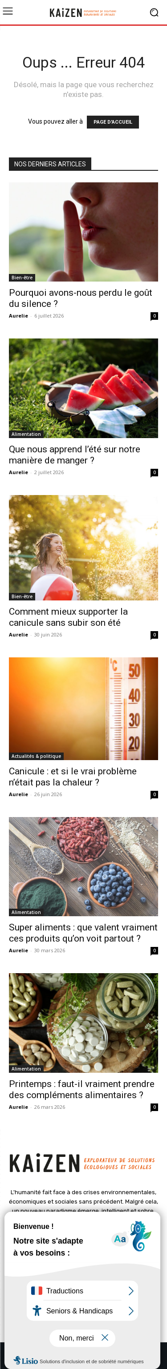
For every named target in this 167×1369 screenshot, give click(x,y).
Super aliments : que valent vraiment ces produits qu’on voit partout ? (83, 933)
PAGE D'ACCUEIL (113, 122)
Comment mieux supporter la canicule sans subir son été (68, 617)
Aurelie (18, 315)
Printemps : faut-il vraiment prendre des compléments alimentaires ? (82, 1089)
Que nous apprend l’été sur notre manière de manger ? (74, 455)
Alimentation (26, 434)
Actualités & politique (36, 756)
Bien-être (22, 277)
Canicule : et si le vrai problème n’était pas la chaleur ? (73, 777)
